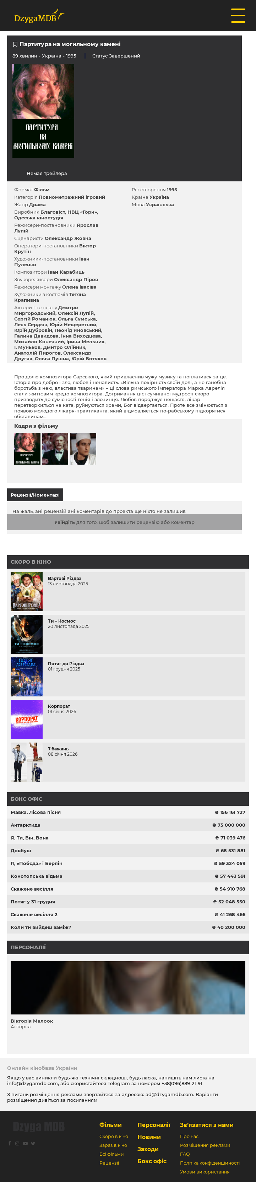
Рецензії (109, 1163)
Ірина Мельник (85, 341)
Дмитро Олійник (64, 347)
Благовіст (52, 212)
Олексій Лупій (76, 313)
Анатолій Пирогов (37, 353)
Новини (149, 1137)
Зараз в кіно (113, 1145)
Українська (160, 204)
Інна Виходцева (81, 336)
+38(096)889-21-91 (182, 1083)
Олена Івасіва (79, 287)
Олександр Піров (76, 279)
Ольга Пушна (52, 358)
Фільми (110, 1125)
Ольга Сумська (77, 319)
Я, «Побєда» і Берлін (36, 863)
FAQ (185, 1154)
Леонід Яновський (78, 330)
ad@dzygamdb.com (169, 1094)
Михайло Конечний (39, 341)
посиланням (82, 1100)
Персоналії (28, 947)
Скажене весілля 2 (34, 914)
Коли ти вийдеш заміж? (41, 927)
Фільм (42, 189)
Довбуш (21, 850)
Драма (37, 204)
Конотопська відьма (36, 876)
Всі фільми (111, 1154)
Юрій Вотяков (89, 358)
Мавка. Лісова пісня (36, 812)
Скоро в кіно (31, 562)
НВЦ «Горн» (82, 212)
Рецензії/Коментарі (35, 495)
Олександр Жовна (68, 238)
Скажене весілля (32, 889)
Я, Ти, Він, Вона (30, 838)
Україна (51, 56)
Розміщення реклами (205, 1145)
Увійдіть (64, 522)
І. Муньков (27, 347)
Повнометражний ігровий (72, 197)
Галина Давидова (36, 336)
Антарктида (25, 825)
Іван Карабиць (66, 272)
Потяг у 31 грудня (33, 901)
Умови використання (205, 1172)
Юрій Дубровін (33, 330)
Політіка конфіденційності (210, 1163)
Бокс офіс (26, 799)
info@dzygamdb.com (32, 1083)
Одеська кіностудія (38, 217)
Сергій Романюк (34, 319)
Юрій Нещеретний (73, 324)
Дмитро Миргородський (46, 310)
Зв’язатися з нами (207, 1125)
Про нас (189, 1136)
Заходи (148, 1149)
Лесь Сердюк (30, 324)
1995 (172, 189)
